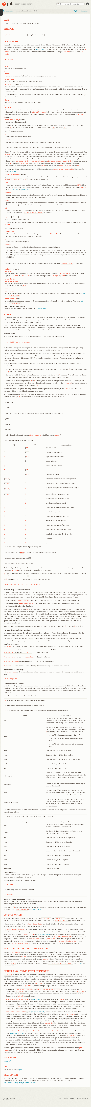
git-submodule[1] (43, 934)
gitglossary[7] (43, 309)
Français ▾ (84, 11)
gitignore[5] (40, 49)
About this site (10, 1098)
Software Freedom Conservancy (79, 1098)
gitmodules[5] (26, 189)
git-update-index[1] (37, 1012)
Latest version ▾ (9, 11)
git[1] (80, 963)
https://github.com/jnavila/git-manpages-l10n (20, 1083)
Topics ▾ (76, 11)
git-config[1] (13, 171)
